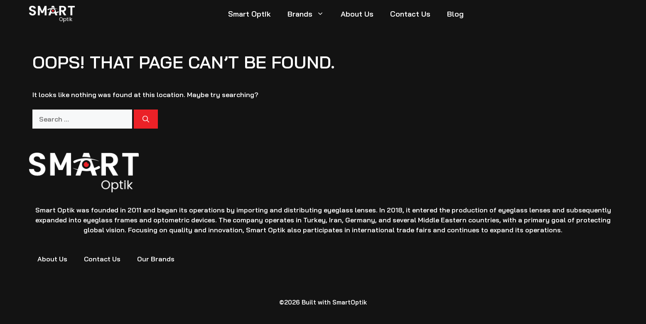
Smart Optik (249, 14)
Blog (455, 14)
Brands (309, 14)
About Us (357, 14)
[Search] (146, 119)
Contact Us (410, 14)
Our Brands (155, 259)
